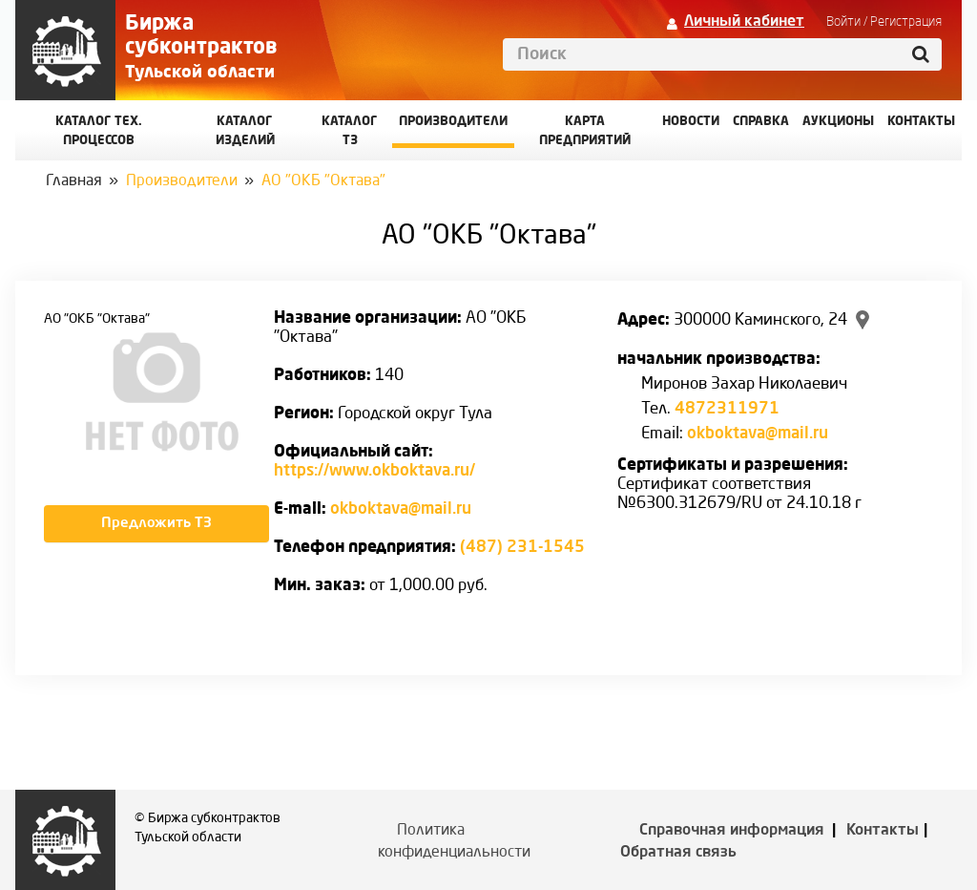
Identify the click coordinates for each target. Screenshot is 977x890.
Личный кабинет (744, 22)
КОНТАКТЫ (921, 122)
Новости (690, 122)
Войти (843, 22)
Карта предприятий (585, 131)
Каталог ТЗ (350, 131)
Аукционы (838, 122)
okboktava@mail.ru (400, 509)
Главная (74, 181)
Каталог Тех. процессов (98, 131)
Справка (761, 122)
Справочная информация (731, 830)
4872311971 (727, 409)
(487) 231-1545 (522, 548)
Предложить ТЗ (156, 524)
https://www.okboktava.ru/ (374, 471)
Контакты (882, 830)
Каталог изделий (245, 131)
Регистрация (906, 22)
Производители (453, 122)
